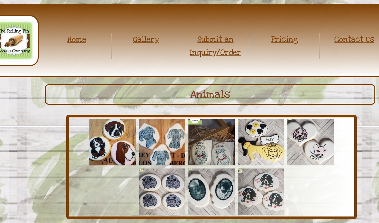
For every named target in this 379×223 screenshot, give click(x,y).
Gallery (146, 39)
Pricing (284, 39)
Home (76, 39)
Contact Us (354, 39)
